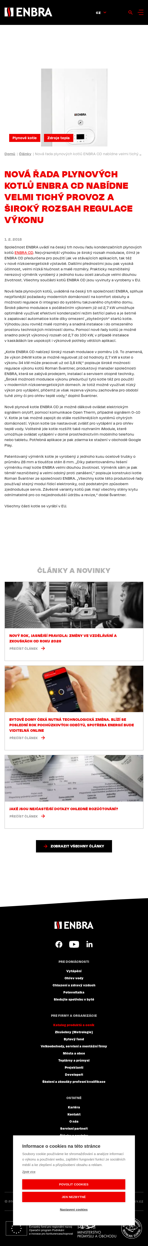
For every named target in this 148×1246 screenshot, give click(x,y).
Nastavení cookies (74, 1209)
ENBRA (74, 925)
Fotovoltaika (74, 992)
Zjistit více (29, 1172)
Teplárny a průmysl (74, 1060)
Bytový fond (74, 1039)
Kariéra (74, 1107)
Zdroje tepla (58, 138)
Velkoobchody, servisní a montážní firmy (74, 1046)
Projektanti (74, 1067)
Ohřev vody (74, 978)
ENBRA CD (24, 252)
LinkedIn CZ (89, 944)
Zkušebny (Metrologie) (74, 1032)
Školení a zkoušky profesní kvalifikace (74, 1081)
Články (25, 154)
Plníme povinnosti (131, 1228)
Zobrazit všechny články (77, 846)
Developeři (74, 1074)
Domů (10, 154)
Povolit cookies (73, 1184)
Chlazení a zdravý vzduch (74, 985)
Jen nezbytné (74, 1197)
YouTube (74, 944)
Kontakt (74, 1114)
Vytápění (74, 971)
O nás (74, 1121)
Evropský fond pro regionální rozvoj (39, 1228)
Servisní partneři (74, 1128)
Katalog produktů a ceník (74, 1025)
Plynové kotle (25, 138)
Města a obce (74, 1053)
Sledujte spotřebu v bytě (74, 999)
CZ (98, 13)
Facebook (58, 944)
